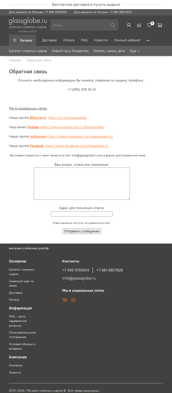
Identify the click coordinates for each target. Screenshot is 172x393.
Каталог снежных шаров (28, 51)
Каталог (22, 40)
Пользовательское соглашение (22, 335)
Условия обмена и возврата (22, 346)
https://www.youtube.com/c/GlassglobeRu (72, 127)
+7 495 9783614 (75, 270)
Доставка (49, 40)
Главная (15, 60)
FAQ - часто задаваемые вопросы (18, 321)
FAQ (84, 40)
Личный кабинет (127, 40)
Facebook (37, 146)
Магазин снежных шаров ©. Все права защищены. (63, 391)
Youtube (33, 127)
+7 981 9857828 (109, 270)
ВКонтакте (38, 118)
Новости (101, 40)
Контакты (16, 365)
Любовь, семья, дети (109, 51)
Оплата (69, 40)
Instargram (38, 136)
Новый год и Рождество (70, 51)
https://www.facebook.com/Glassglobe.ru (76, 146)
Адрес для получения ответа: (81, 208)
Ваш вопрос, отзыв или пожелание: (81, 164)
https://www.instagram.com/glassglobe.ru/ (80, 136)
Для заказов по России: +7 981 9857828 (102, 12)
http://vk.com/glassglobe (67, 118)
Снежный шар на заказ (21, 283)
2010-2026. (17, 391)
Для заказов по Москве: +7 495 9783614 (38, 12)
